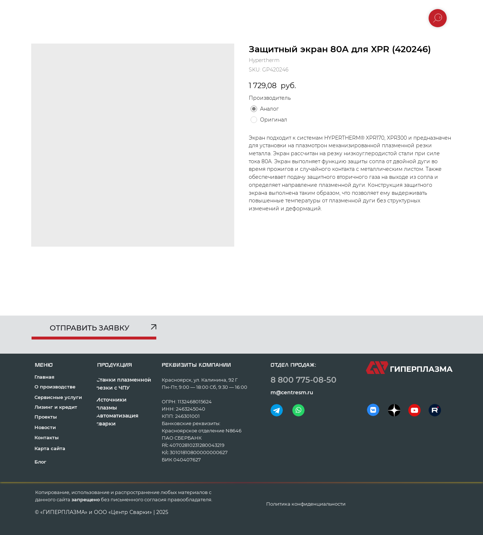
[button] (93, 330)
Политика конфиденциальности (306, 504)
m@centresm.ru (292, 392)
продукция (114, 365)
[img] (277, 410)
